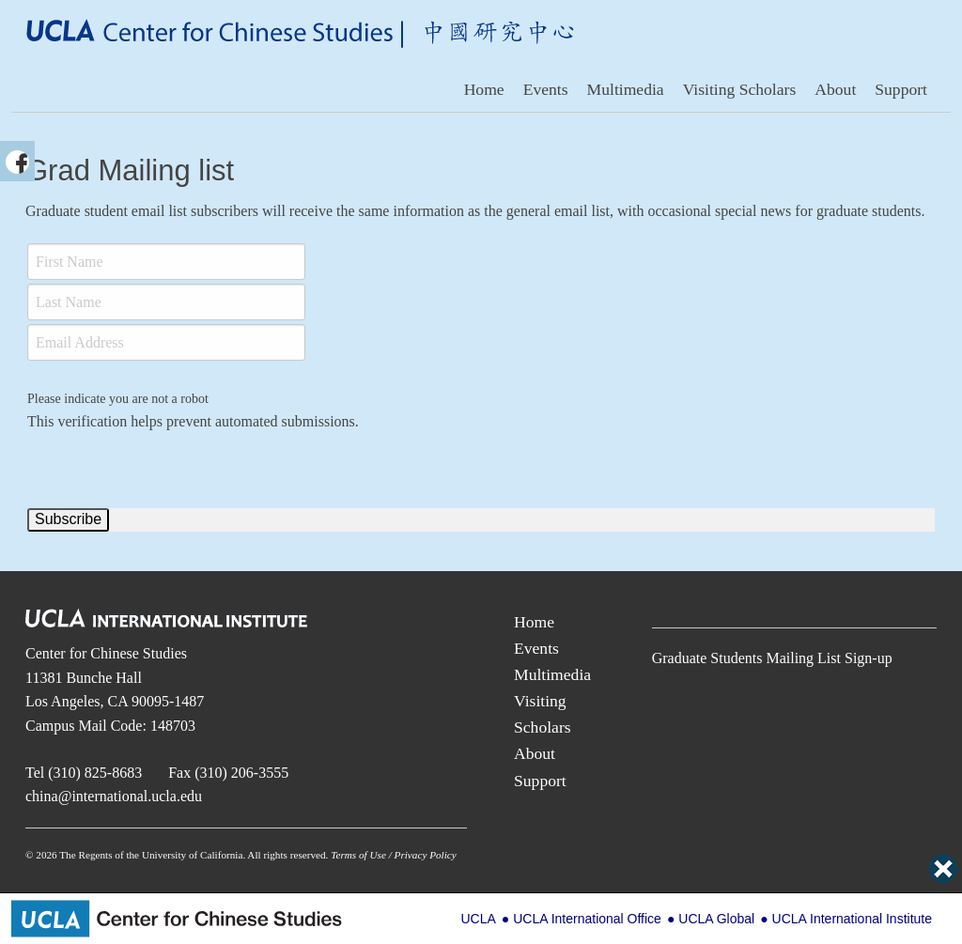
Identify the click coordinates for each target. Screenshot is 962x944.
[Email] (166, 342)
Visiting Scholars (740, 89)
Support (901, 89)
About (835, 89)
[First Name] (166, 261)
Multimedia (625, 89)
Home (484, 89)
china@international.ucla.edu (113, 796)
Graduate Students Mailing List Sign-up (772, 658)
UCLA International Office (587, 918)
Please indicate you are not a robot (118, 399)
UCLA (477, 918)
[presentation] (170, 469)
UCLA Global (716, 918)
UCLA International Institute (852, 918)
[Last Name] (166, 302)
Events (545, 89)
